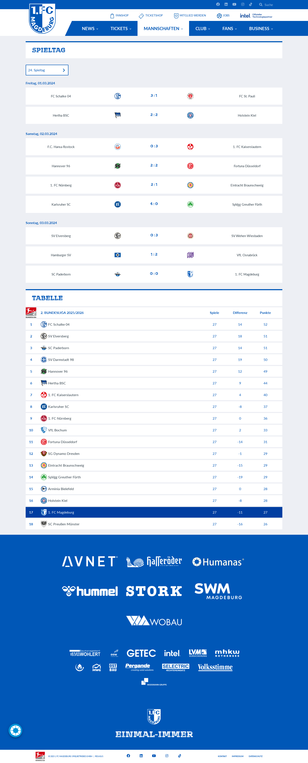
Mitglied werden (193, 15)
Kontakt (222, 756)
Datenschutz (255, 756)
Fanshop (122, 15)
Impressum (238, 756)
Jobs (226, 15)
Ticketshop (154, 15)
